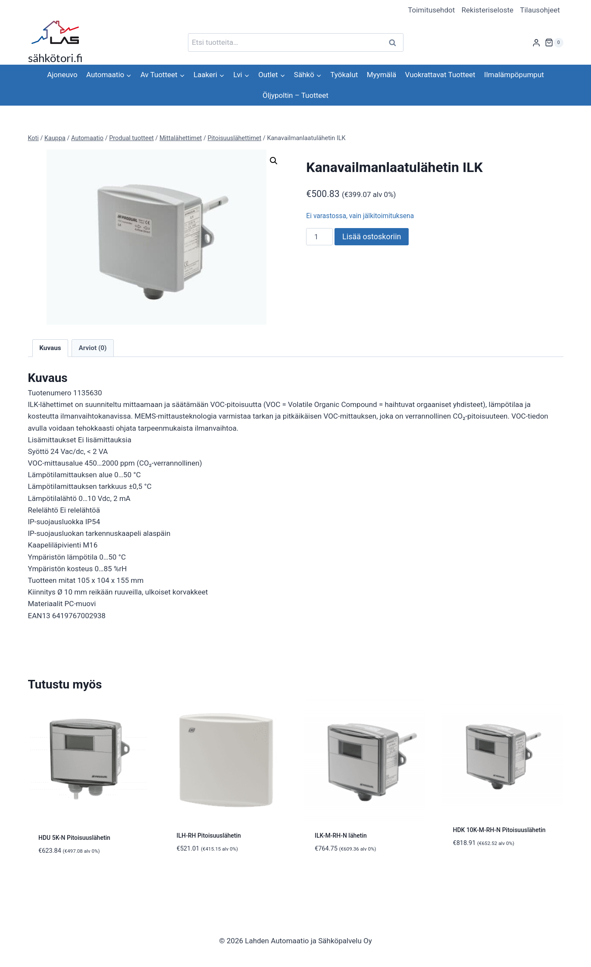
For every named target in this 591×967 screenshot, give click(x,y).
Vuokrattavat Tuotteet (440, 74)
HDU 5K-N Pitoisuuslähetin (74, 837)
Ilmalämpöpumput (514, 74)
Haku (395, 42)
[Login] (536, 42)
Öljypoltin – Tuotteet (295, 95)
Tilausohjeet (540, 10)
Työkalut (344, 74)
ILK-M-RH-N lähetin (341, 835)
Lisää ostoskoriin (371, 236)
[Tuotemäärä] (319, 236)
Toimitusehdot (431, 10)
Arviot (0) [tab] (92, 348)
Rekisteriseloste (487, 10)
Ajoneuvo (62, 74)
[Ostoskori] (554, 42)
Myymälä (381, 74)
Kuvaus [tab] (50, 348)
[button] (273, 161)
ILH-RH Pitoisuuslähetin (209, 835)
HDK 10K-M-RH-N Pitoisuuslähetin (499, 829)
